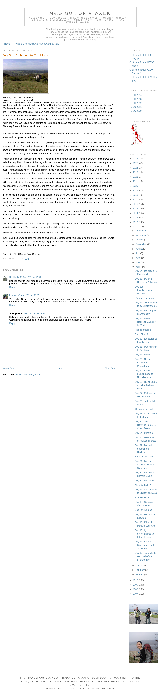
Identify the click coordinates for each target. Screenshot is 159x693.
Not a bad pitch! (143, 485)
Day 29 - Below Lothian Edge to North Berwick (144, 374)
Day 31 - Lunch (142, 355)
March (139, 565)
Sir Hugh (14, 277)
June (138, 258)
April (138, 267)
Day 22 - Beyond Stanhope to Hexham (143, 448)
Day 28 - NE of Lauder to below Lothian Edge (146, 385)
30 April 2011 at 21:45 (28, 295)
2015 (136, 208)
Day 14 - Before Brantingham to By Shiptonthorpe (145, 545)
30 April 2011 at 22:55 (34, 313)
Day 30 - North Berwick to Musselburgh (142, 362)
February (140, 570)
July (138, 253)
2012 (136, 222)
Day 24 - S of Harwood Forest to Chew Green (145, 425)
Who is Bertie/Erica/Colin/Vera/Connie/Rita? (37, 44)
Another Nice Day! (144, 456)
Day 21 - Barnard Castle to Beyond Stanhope (144, 464)
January (140, 574)
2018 (136, 195)
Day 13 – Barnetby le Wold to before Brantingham (145, 556)
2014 (136, 213)
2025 (136, 163)
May (138, 262)
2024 (136, 168)
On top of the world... (145, 409)
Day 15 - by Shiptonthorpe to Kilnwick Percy (144, 533)
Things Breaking (143, 330)
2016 (136, 204)
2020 (136, 186)
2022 (136, 177)
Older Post (110, 368)
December (141, 230)
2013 (136, 217)
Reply (12, 287)
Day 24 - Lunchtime (145, 433)
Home (7, 44)
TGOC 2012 (135, 103)
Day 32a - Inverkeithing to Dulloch (144, 290)
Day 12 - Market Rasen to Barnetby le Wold (145, 321)
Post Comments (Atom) (28, 374)
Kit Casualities (142, 497)
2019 (136, 190)
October (140, 240)
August (139, 249)
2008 (136, 589)
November (141, 235)
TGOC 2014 (135, 95)
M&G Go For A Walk (80, 13)
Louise (13, 295)
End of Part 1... (142, 334)
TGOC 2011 (135, 107)
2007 (136, 594)
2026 (136, 158)
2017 (136, 199)
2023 (136, 172)
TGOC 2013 (135, 99)
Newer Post (8, 368)
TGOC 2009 (135, 111)
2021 (136, 181)
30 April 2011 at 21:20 (31, 277)
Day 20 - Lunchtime (145, 480)
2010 (136, 580)
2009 (136, 585)
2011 (136, 226)
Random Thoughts (144, 298)
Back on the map (143, 510)
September (141, 244)
